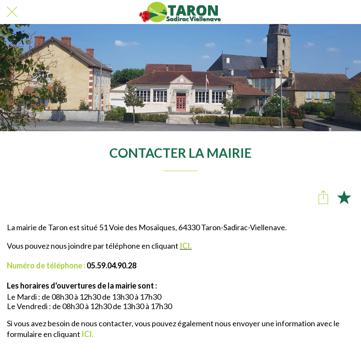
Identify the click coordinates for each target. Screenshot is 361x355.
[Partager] (323, 197)
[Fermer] (12, 12)
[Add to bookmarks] (344, 197)
